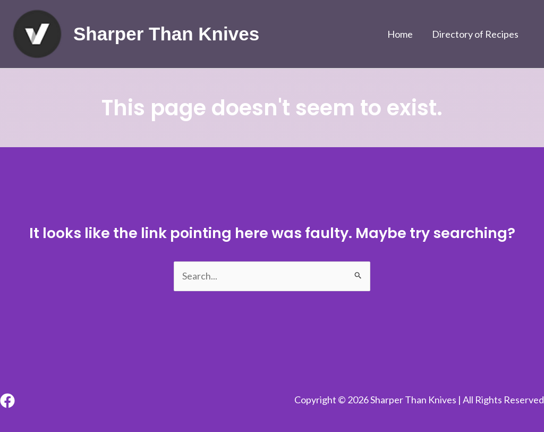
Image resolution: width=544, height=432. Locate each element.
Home (400, 34)
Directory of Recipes (475, 34)
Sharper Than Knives (166, 33)
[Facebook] (7, 400)
